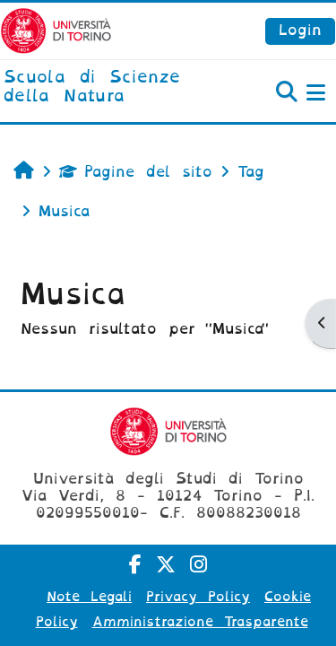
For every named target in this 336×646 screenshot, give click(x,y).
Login (300, 30)
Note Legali (89, 597)
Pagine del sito (135, 171)
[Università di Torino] (56, 30)
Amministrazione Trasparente (200, 622)
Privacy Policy (198, 597)
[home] (112, 87)
